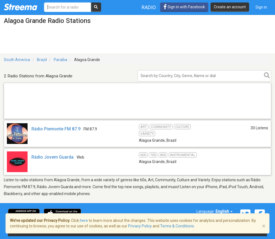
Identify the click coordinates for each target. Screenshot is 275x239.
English (224, 211)
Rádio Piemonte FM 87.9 (55, 129)
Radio (149, 7)
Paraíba (60, 59)
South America (17, 59)
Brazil (42, 59)
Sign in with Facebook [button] (184, 7)
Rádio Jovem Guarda (52, 157)
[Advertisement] (137, 118)
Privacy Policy (140, 226)
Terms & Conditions (177, 226)
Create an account (230, 7)
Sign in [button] (261, 7)
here (84, 220)
